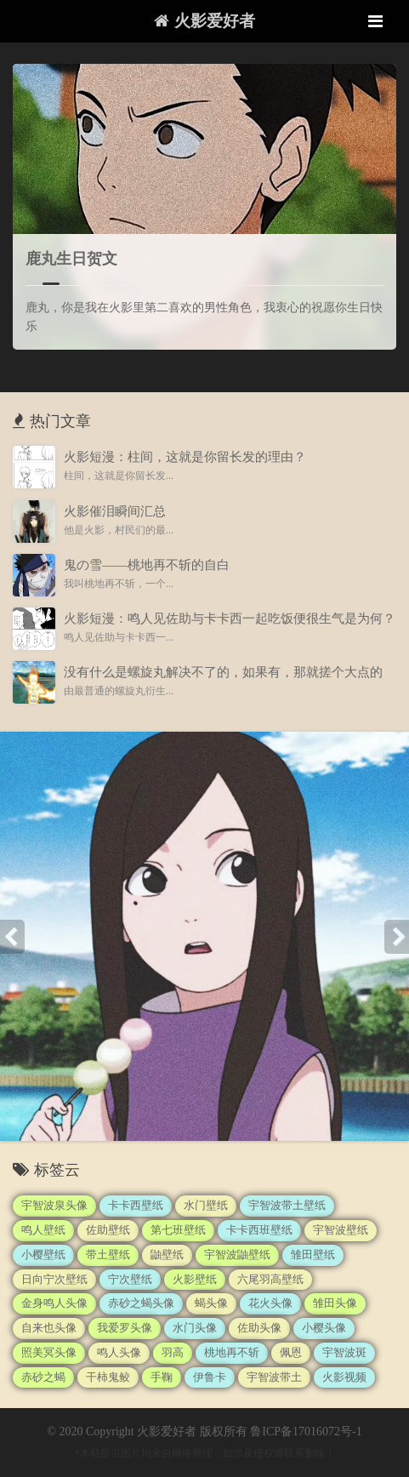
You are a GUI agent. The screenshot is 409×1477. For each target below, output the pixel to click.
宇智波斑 (344, 1352)
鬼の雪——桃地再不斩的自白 (147, 565)
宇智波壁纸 (340, 1229)
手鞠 (162, 1377)
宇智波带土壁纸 (287, 1205)
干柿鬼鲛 (108, 1377)
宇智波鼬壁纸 (237, 1254)
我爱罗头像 (124, 1327)
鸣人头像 (119, 1352)
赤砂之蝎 (43, 1377)
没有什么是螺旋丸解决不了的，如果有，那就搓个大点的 (223, 672)
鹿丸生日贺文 (71, 258)
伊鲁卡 (209, 1377)
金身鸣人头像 (54, 1303)
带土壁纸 (108, 1254)
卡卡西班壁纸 (259, 1229)
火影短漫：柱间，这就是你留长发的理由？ (185, 457)
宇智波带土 (274, 1377)
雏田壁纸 (313, 1254)
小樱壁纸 (43, 1254)
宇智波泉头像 (54, 1205)
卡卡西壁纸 (135, 1205)
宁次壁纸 (130, 1279)
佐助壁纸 (108, 1229)
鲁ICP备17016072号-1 (305, 1431)
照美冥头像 (49, 1352)
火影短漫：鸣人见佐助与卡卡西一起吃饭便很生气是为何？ (229, 618)
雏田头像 (335, 1303)
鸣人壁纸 (43, 1229)
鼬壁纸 (167, 1254)
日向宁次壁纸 (54, 1279)
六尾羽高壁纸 (270, 1279)
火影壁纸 (195, 1279)
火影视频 (344, 1377)
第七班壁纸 (178, 1229)
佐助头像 (259, 1327)
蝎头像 (211, 1303)
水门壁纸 (206, 1205)
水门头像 (195, 1327)
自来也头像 (49, 1327)
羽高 (173, 1352)
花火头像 (270, 1303)
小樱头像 (324, 1327)
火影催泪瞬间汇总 (115, 511)
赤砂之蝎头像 (141, 1303)
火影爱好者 (204, 21)
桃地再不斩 (231, 1352)
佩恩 (291, 1352)
